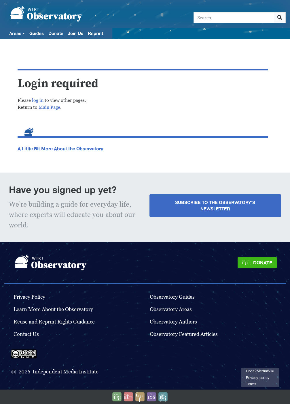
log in (37, 100)
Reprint (95, 33)
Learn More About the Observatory (53, 309)
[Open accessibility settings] (151, 396)
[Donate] (257, 262)
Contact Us (26, 334)
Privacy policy (258, 377)
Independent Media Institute (65, 372)
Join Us (75, 33)
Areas (15, 33)
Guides (36, 33)
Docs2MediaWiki (260, 371)
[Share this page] (140, 396)
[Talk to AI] (128, 396)
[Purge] (163, 396)
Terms (251, 384)
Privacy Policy (29, 297)
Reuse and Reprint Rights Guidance (54, 322)
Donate (55, 33)
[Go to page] (280, 17)
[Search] (234, 17)
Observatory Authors (173, 322)
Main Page (49, 107)
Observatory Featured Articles (184, 334)
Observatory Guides (172, 297)
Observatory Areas (171, 309)
